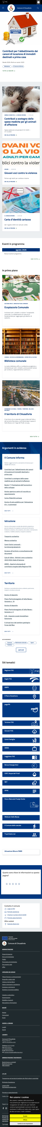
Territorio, (25, 409)
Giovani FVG (9, 731)
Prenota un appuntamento (9, 1092)
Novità (4, 1008)
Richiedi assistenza (13, 912)
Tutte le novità (9, 71)
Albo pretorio (6, 1065)
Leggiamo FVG (10, 756)
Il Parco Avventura (11, 696)
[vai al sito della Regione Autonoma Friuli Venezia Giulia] (4, 2)
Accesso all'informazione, (16, 357)
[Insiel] (5, 1124)
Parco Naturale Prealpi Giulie (15, 799)
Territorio (9, 583)
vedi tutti (21, 650)
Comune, (6, 357)
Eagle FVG (8, 679)
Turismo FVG (9, 722)
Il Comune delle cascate (13, 825)
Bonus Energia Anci (11, 765)
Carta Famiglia (10, 739)
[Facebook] (3, 1108)
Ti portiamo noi (10, 834)
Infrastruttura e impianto (20, 303)
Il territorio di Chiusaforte (18, 414)
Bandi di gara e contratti (9, 1062)
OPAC (7, 790)
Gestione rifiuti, (8, 303)
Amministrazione (7, 949)
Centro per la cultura (30, 357)
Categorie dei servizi (8, 972)
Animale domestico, (9, 115)
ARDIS (7, 748)
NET (6, 782)
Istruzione (9, 521)
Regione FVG (9, 670)
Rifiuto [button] (25, 1120)
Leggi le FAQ (11, 909)
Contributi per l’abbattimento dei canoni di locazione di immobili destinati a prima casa (20, 54)
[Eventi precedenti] (3, 249)
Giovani (6, 169)
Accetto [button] (25, 1116)
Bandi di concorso (7, 1064)
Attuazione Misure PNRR (13, 851)
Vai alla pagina (10, 135)
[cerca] (38, 8)
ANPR (7, 687)
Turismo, (19, 409)
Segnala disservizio (13, 924)
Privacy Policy (6, 1117)
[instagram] (6, 1108)
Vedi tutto (35, 259)
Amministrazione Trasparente (11, 1058)
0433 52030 (16, 915)
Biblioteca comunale (15, 361)
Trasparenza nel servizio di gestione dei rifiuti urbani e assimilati (20, 1078)
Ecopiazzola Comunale (16, 307)
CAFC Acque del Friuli (12, 773)
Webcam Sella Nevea (12, 817)
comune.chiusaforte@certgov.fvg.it (13, 1052)
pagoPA (7, 704)
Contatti (4, 1035)
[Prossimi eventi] (38, 249)
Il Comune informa (20, 115)
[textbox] (18, 884)
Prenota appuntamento (14, 918)
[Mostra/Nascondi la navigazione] (3, 8)
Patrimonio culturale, (10, 409)
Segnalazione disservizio (9, 1087)
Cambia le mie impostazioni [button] (25, 1124)
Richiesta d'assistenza (8, 1082)
